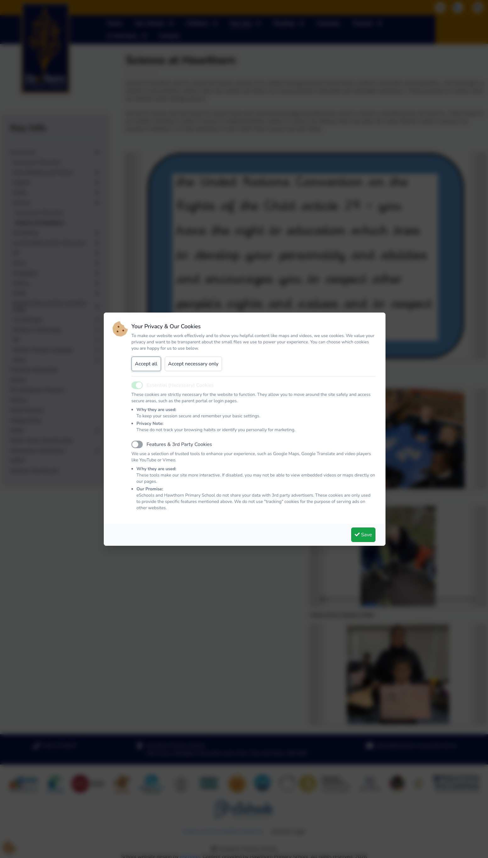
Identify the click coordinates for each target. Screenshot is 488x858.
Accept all (146, 363)
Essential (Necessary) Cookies (180, 385)
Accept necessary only (193, 363)
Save (363, 534)
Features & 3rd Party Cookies (179, 444)
